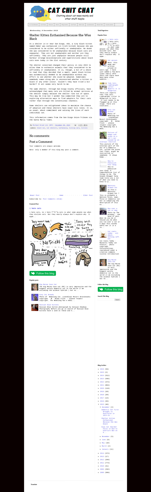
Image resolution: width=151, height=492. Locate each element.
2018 (102, 395)
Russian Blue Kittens (49, 305)
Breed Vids (100, 24)
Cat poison (112, 60)
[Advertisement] (109, 333)
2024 (102, 375)
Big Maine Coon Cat (48, 284)
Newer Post (35, 195)
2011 (102, 463)
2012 (102, 460)
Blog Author (65, 24)
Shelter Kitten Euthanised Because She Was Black (109, 421)
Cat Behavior (90, 24)
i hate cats (35, 208)
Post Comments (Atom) (52, 199)
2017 (102, 398)
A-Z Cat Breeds (33, 24)
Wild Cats (81, 24)
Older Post (88, 195)
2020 (102, 388)
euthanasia (63, 128)
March (105, 446)
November (106, 436)
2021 (102, 385)
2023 (102, 379)
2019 (102, 391)
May (104, 443)
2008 (102, 472)
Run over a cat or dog (112, 209)
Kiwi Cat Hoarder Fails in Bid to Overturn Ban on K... (109, 429)
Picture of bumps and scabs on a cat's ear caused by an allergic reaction (109, 137)
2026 (102, 369)
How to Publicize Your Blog (112, 163)
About (57, 24)
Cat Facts (43, 24)
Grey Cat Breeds (46, 295)
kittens (84, 128)
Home (61, 195)
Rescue (51, 24)
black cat (41, 128)
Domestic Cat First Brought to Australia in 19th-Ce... (110, 412)
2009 (102, 469)
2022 (102, 382)
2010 (102, 466)
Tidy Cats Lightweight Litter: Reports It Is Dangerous (114, 87)
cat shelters (52, 128)
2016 (102, 401)
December (106, 407)
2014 (102, 453)
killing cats (74, 128)
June (104, 440)
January (106, 449)
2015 (102, 404)
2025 (102, 372)
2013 (102, 456)
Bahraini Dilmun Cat (112, 186)
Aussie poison (109, 24)
